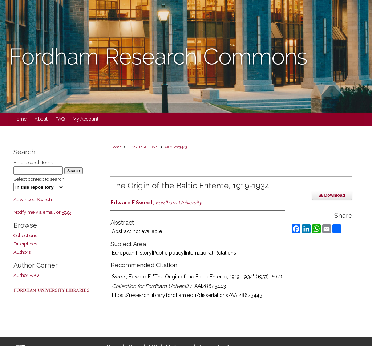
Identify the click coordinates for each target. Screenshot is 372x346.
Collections (25, 235)
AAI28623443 (175, 147)
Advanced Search (32, 199)
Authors (22, 252)
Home (116, 147)
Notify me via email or (42, 212)
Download (332, 195)
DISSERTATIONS (143, 147)
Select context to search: (39, 179)
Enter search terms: (34, 162)
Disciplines (25, 244)
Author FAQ (26, 275)
